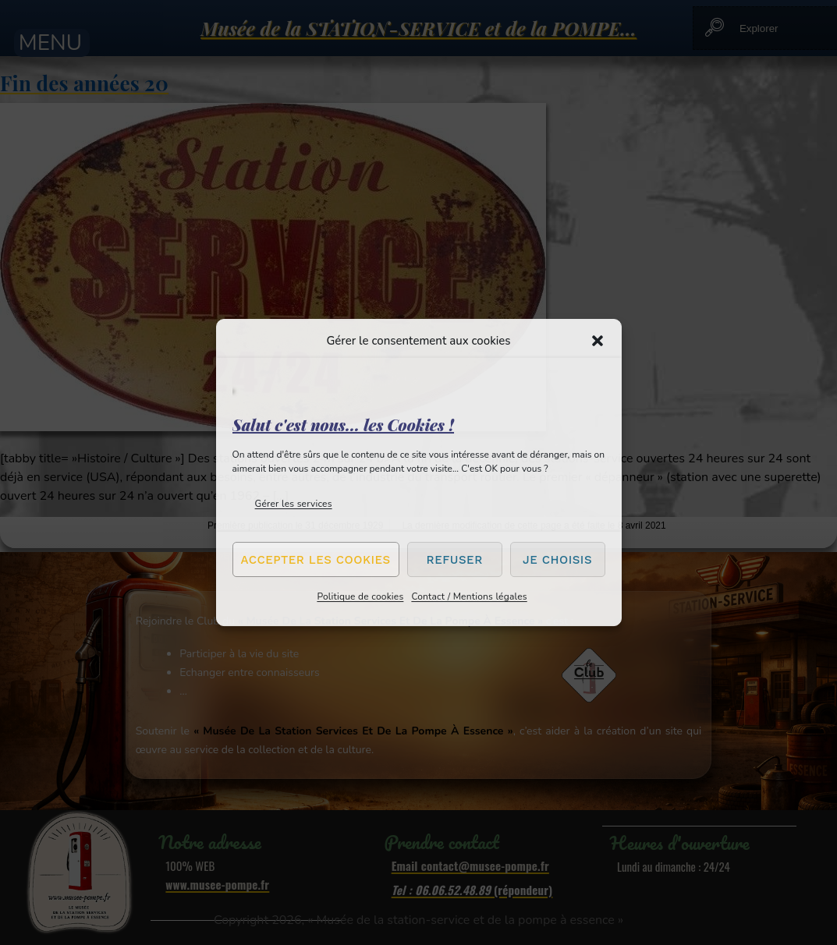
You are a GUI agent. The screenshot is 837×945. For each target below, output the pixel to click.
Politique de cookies (360, 596)
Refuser (455, 560)
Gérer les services (293, 503)
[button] (597, 341)
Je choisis (557, 560)
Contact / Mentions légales (469, 596)
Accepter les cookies (316, 560)
